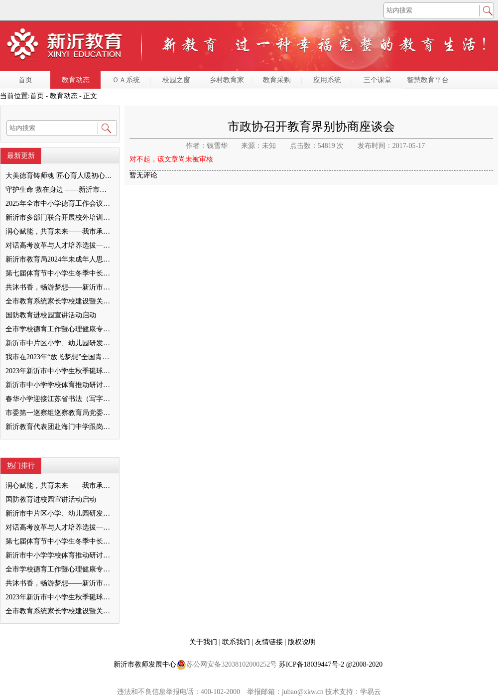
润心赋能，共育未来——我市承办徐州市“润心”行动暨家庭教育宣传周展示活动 (59, 231)
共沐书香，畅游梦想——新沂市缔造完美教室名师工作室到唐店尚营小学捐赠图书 (59, 287)
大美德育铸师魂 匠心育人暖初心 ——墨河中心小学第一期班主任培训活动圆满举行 (59, 175)
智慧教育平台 (428, 80)
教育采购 (277, 80)
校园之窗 (176, 80)
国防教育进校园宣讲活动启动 (50, 315)
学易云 (370, 692)
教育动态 (76, 80)
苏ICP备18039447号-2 (311, 664)
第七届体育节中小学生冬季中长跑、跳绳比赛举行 (59, 273)
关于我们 (204, 642)
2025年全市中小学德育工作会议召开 (59, 203)
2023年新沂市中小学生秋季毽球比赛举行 (59, 371)
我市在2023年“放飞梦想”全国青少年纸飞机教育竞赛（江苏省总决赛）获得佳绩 (59, 357)
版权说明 (302, 642)
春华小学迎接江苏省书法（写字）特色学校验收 (59, 399)
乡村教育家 (226, 80)
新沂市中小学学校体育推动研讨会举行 (59, 385)
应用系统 (327, 80)
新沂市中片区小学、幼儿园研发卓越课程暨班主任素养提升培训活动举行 (59, 343)
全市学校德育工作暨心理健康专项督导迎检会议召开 (59, 329)
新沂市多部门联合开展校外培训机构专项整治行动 (59, 217)
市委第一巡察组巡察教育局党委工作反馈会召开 (59, 413)
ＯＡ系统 (126, 80)
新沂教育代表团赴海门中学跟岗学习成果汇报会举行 (59, 426)
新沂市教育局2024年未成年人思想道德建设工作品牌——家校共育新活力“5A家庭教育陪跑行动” (59, 259)
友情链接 (270, 642)
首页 (25, 80)
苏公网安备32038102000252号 (226, 665)
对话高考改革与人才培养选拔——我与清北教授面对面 (59, 245)
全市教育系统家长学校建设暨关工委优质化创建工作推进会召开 (59, 301)
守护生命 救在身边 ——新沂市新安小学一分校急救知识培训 (59, 189)
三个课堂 (377, 80)
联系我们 (237, 642)
